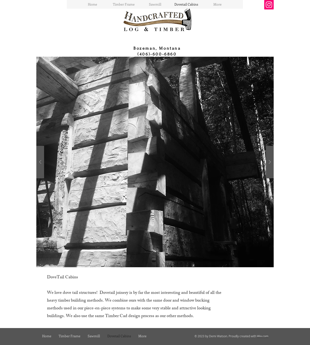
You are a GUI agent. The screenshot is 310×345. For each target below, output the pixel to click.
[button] (155, 162)
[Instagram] (269, 4)
